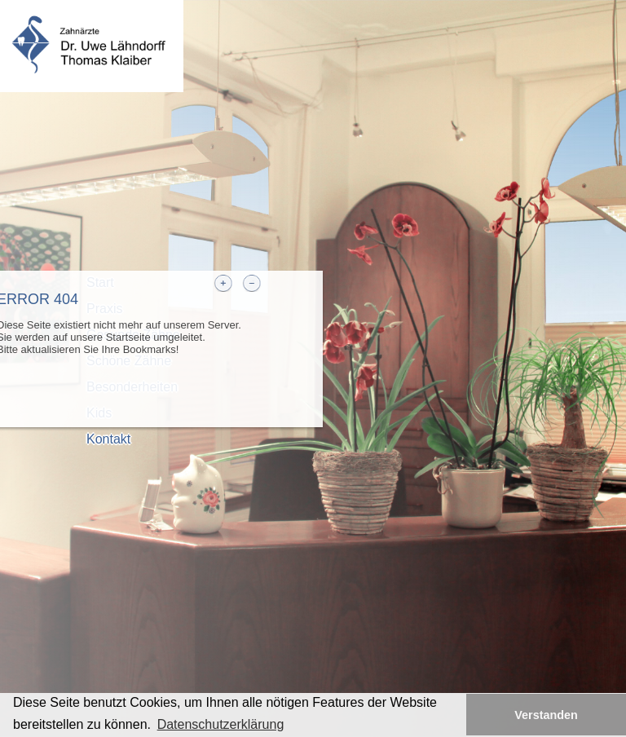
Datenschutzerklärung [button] (220, 724)
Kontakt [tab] (108, 439)
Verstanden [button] (546, 715)
